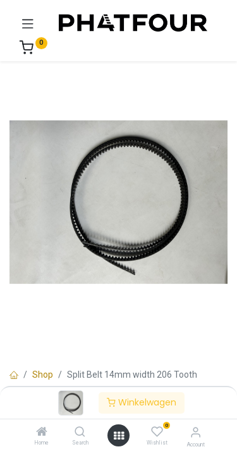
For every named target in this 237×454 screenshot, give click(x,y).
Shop (42, 375)
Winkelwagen (141, 402)
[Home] (41, 433)
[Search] (80, 433)
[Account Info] (196, 432)
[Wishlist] (157, 431)
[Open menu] (119, 435)
